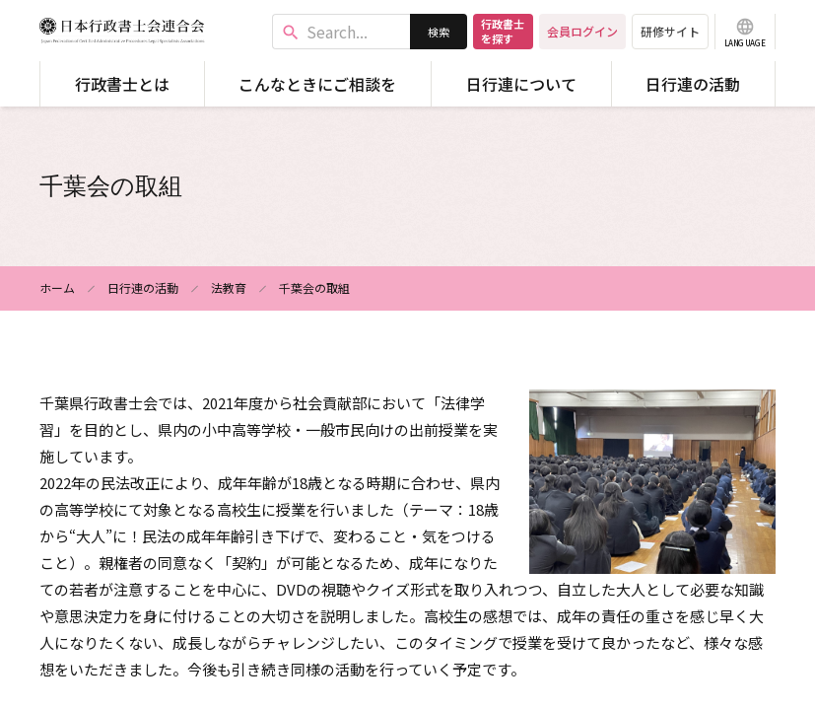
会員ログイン (582, 31)
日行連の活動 (692, 84)
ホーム (57, 287)
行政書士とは (122, 84)
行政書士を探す (502, 31)
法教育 (228, 287)
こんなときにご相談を (317, 84)
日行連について (521, 84)
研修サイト (670, 31)
